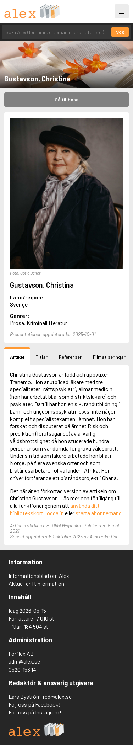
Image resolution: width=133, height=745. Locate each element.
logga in (55, 513)
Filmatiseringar (109, 357)
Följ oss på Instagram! (35, 712)
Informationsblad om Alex (39, 575)
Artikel (17, 357)
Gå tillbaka (67, 99)
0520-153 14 (22, 669)
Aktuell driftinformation (36, 583)
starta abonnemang (99, 513)
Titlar (42, 357)
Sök (120, 32)
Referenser (70, 357)
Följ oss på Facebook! (35, 704)
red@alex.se (57, 696)
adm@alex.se (24, 661)
